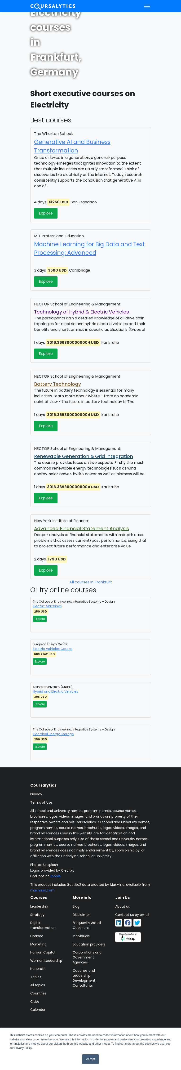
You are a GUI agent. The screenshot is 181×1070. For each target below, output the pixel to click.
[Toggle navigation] (147, 6)
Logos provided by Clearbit (52, 870)
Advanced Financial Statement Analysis (81, 528)
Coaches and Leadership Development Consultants (84, 978)
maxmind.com (42, 890)
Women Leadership (46, 960)
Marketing (38, 944)
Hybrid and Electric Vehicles (55, 691)
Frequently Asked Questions (87, 925)
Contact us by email (132, 914)
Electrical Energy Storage (53, 734)
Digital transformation (43, 925)
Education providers (89, 944)
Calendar (37, 1009)
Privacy (36, 794)
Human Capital (42, 952)
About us (122, 906)
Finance (36, 936)
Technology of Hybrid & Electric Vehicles (81, 312)
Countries (38, 993)
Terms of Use (41, 802)
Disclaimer (81, 914)
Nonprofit (38, 968)
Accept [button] (90, 1059)
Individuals (81, 936)
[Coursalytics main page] (53, 6)
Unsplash (50, 864)
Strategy (37, 914)
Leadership (39, 906)
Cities (35, 1001)
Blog (76, 906)
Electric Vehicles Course (52, 648)
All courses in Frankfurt (90, 582)
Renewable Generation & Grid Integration (83, 456)
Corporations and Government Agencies (87, 957)
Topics (35, 977)
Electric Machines (47, 606)
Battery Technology (57, 384)
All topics (37, 985)
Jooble (55, 876)
